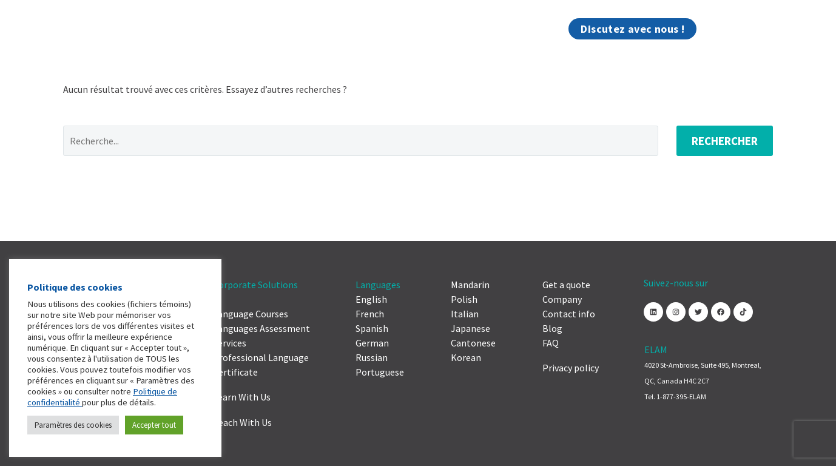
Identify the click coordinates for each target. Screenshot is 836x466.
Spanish (372, 328)
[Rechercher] (734, 29)
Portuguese (380, 372)
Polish (464, 299)
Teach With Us (242, 422)
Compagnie (271, 29)
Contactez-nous (353, 29)
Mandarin (470, 285)
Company (562, 299)
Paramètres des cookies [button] (73, 425)
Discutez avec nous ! (632, 29)
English (371, 299)
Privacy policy (570, 368)
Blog (552, 328)
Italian (465, 314)
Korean (466, 357)
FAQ (550, 343)
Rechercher (725, 140)
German (372, 343)
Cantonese (473, 343)
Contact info (568, 314)
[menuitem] (709, 29)
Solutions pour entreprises (162, 29)
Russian (372, 357)
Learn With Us (242, 397)
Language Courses (250, 314)
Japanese (470, 328)
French (370, 314)
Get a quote (566, 285)
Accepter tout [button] (154, 425)
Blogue (544, 29)
